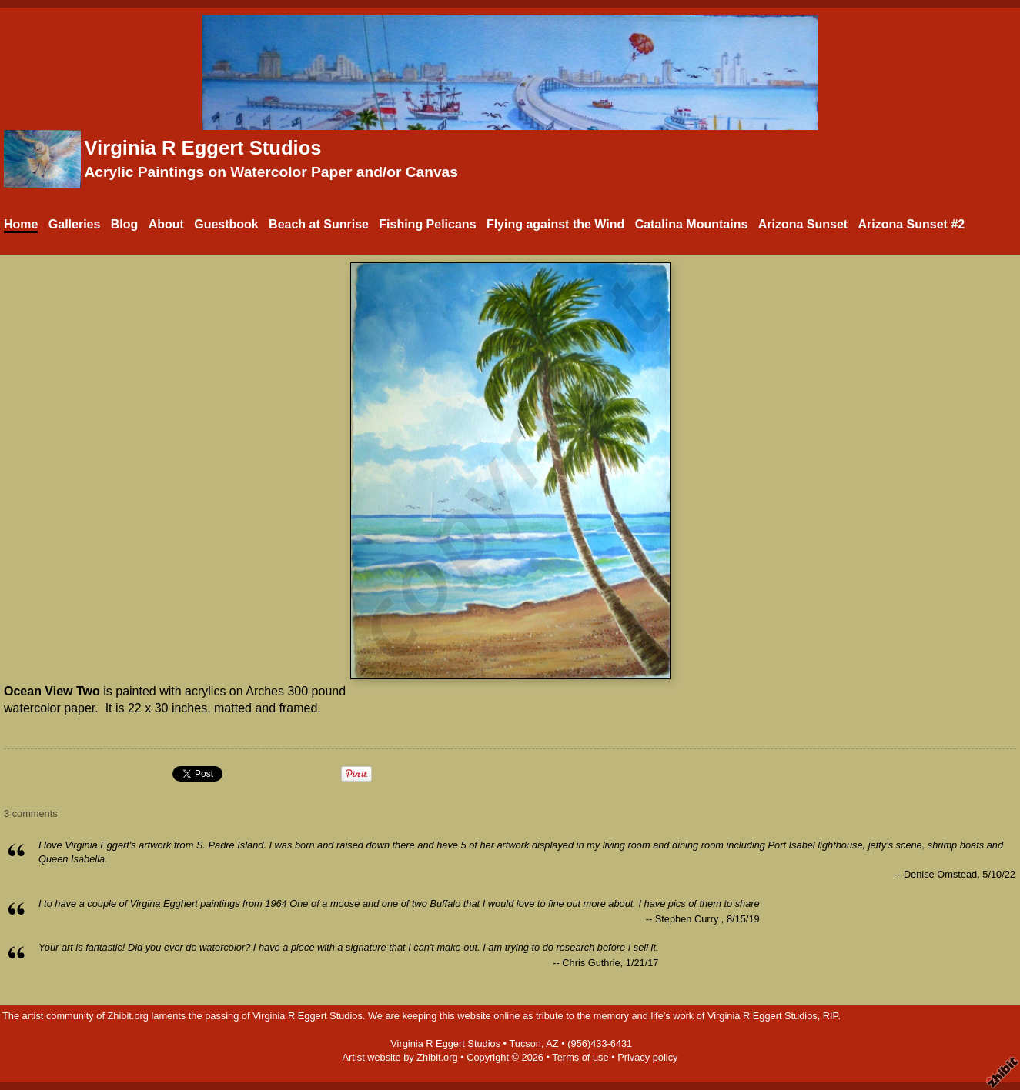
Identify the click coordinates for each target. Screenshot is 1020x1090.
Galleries (74, 224)
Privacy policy (647, 1057)
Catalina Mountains (691, 224)
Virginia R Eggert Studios (202, 147)
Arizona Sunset (803, 224)
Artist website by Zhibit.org (400, 1057)
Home (21, 224)
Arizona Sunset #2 (911, 224)
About (166, 224)
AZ (552, 1043)
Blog (125, 224)
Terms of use (580, 1057)
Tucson (525, 1043)
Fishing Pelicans (427, 224)
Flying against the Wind (555, 224)
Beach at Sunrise (319, 224)
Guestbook (226, 224)
